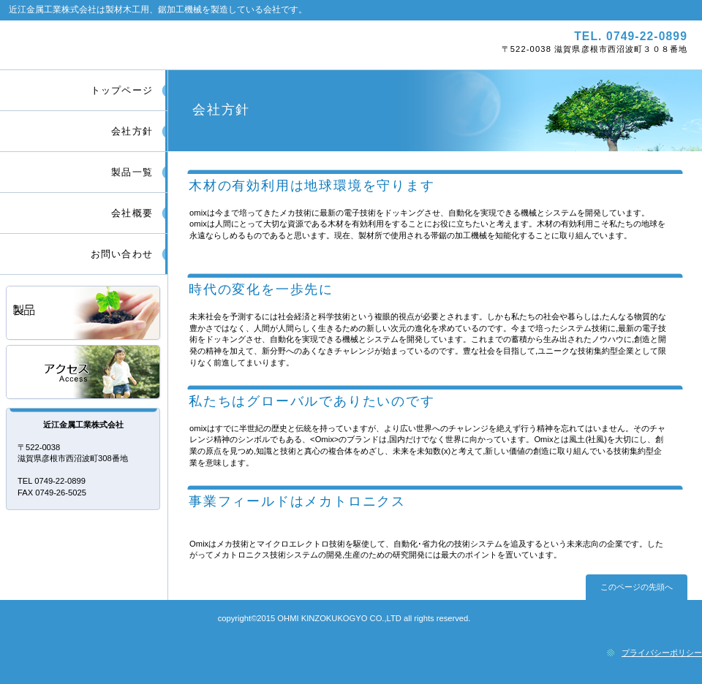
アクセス (84, 373)
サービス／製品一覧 (84, 314)
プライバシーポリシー (662, 652)
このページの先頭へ (636, 586)
